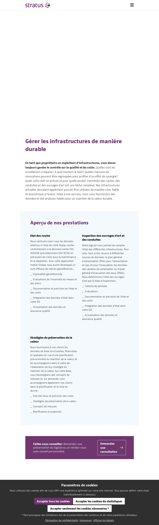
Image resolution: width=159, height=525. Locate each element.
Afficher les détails (103, 520)
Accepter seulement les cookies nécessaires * (79, 508)
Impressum (86, 520)
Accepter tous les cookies (53, 501)
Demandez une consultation (111, 329)
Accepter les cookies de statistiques (99, 501)
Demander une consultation (111, 456)
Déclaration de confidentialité (61, 520)
